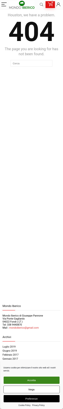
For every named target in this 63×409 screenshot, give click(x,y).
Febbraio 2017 (11, 354)
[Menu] (4, 4)
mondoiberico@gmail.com (24, 327)
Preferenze (31, 398)
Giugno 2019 (10, 350)
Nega (32, 389)
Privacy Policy (38, 405)
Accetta (31, 380)
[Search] (41, 4)
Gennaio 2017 (10, 358)
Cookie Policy (24, 405)
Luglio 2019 (9, 346)
